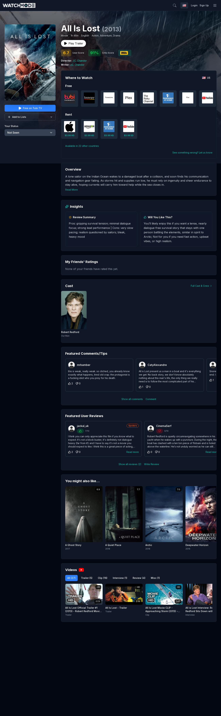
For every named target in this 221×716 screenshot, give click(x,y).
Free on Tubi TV (30, 108)
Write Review (151, 464)
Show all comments (132, 399)
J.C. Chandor (80, 60)
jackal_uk (83, 426)
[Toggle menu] (214, 5)
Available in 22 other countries (82, 145)
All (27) (71, 577)
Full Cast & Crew (201, 285)
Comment (151, 399)
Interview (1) (120, 577)
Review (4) (139, 577)
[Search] (182, 5)
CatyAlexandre (157, 365)
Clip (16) (102, 577)
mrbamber (83, 365)
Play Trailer (73, 43)
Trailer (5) (86, 577)
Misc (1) (155, 577)
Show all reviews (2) (130, 464)
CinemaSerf (163, 426)
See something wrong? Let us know (192, 152)
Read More (71, 189)
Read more (132, 451)
